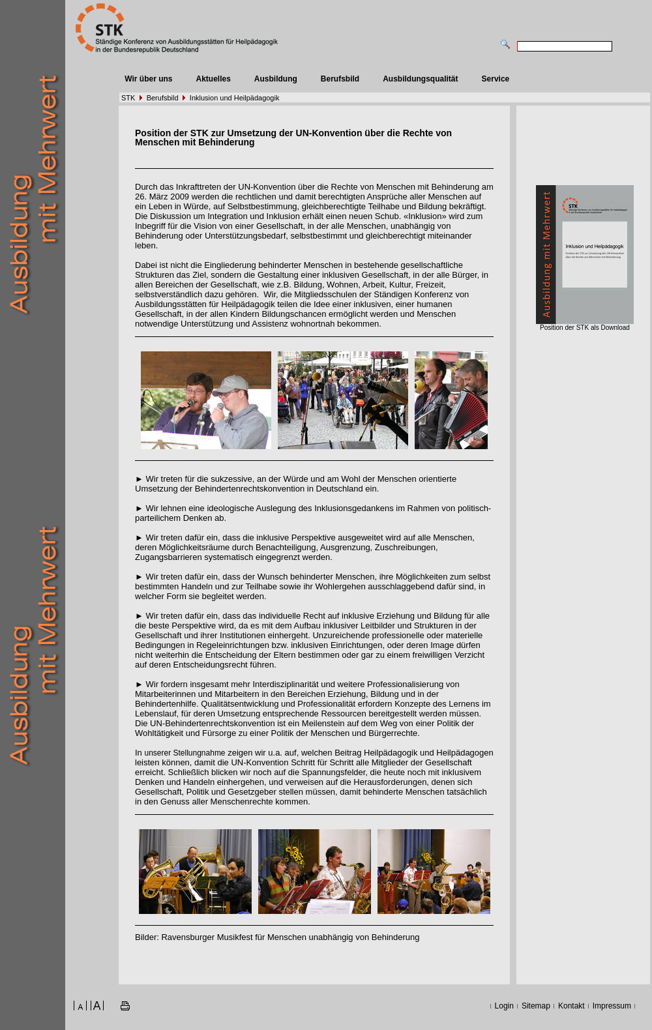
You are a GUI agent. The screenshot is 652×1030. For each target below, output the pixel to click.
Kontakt (571, 1005)
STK (128, 98)
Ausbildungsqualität (420, 78)
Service (496, 78)
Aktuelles (213, 78)
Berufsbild (340, 78)
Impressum (612, 1005)
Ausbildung (275, 78)
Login (504, 1005)
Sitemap (536, 1005)
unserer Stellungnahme (184, 753)
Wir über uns (148, 78)
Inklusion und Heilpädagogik (235, 98)
